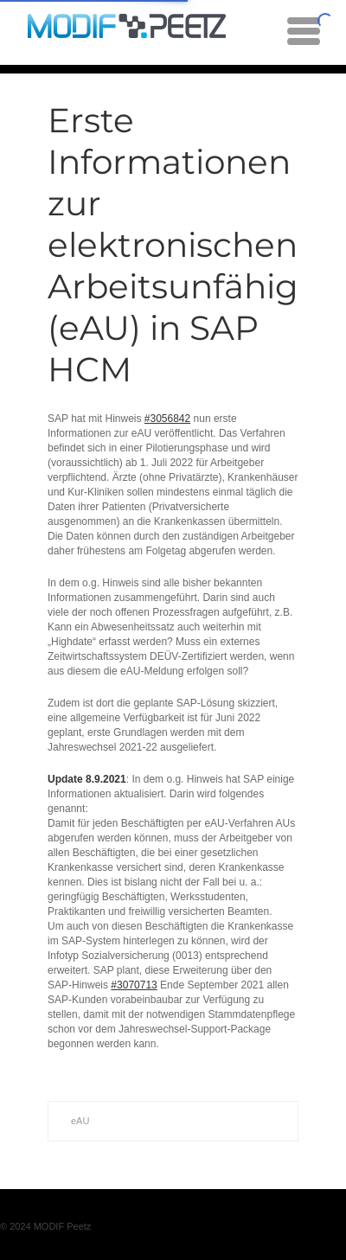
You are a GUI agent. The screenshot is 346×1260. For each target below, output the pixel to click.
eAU (80, 1121)
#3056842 (167, 419)
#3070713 (134, 985)
